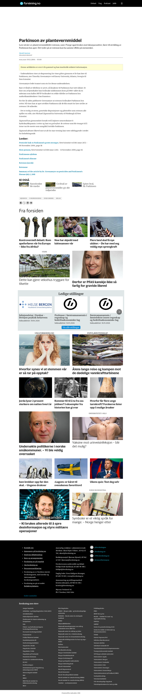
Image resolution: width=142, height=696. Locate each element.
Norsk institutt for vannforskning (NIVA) (71, 680)
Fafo (24, 624)
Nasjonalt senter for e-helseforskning (70, 634)
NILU (24, 685)
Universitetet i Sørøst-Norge (102, 670)
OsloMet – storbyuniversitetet (67, 683)
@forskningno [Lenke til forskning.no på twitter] (100, 547)
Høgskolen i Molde (29, 645)
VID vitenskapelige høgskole (103, 681)
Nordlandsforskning (64, 650)
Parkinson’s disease (27, 159)
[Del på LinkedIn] (27, 202)
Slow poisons (25, 150)
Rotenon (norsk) (26, 163)
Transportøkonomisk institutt (103, 651)
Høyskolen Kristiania (29, 656)
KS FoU (25, 662)
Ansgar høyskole (28, 608)
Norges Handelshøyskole (66, 655)
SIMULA (96, 621)
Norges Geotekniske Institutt (67, 652)
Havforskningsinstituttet (31, 643)
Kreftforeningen (28, 665)
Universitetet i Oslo (100, 665)
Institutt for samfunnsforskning (33, 659)
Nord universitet (63, 647)
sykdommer (49, 198)
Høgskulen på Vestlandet (30, 654)
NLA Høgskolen (63, 608)
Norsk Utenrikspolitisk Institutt (68, 675)
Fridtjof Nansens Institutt (31, 637)
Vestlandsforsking (99, 676)
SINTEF (96, 624)
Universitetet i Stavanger (101, 667)
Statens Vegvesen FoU (100, 637)
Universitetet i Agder (100, 656)
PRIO (95, 611)
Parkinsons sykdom (28, 154)
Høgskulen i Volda (28, 651)
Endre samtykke (30, 596)
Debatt (93, 3)
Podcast (107, 3)
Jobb (114, 3)
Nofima (60, 644)
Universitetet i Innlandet (101, 662)
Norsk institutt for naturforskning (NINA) (71, 677)
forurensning (35, 198)
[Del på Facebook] (20, 202)
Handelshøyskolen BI (29, 640)
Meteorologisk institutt (30, 672)
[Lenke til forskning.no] (53, 2)
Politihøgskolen (99, 608)
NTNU (60, 621)
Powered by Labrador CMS (71, 693)
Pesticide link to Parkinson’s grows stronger (39, 143)
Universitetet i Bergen (100, 659)
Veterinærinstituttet (100, 679)
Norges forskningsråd (65, 658)
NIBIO (25, 678)
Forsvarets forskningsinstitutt (32, 632)
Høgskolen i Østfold (29, 648)
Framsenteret (27, 634)
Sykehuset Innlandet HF (101, 645)
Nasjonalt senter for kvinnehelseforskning (71, 637)
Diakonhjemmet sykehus (31, 616)
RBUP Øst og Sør (99, 614)
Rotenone (23, 167)
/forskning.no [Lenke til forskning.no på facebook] (99, 552)
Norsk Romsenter (63, 672)
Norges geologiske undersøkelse (68, 661)
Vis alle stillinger (71, 327)
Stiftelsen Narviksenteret (101, 640)
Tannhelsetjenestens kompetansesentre (106, 648)
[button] (119, 312)
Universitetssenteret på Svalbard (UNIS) (106, 673)
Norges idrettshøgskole (65, 663)
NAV (24, 675)
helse (58, 198)
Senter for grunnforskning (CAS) (104, 627)
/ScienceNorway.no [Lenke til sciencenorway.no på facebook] (101, 560)
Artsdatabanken (28, 614)
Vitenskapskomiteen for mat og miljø (105, 684)
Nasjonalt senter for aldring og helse (69, 631)
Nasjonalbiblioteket (64, 623)
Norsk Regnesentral (64, 669)
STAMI (96, 634)
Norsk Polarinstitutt (64, 666)
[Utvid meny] (121, 3)
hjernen (23, 198)
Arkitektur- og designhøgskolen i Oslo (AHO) (37, 611)
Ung (100, 3)
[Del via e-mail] (31, 202)
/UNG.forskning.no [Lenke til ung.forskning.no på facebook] (101, 556)
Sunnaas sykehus (99, 643)
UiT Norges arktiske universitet (103, 654)
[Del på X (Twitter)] (24, 202)
